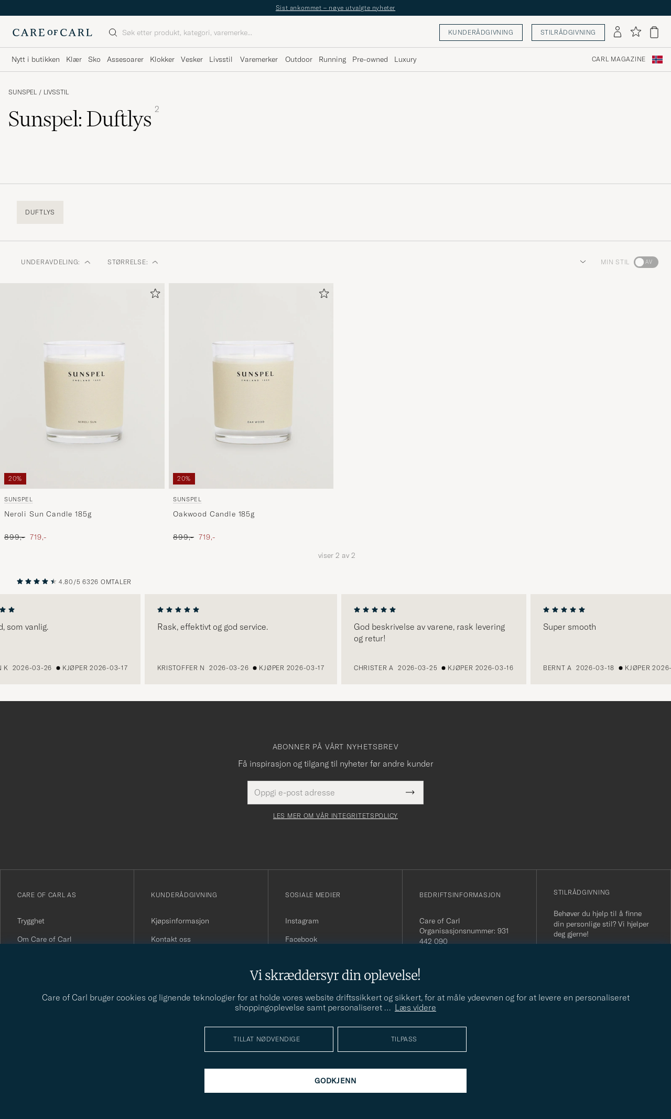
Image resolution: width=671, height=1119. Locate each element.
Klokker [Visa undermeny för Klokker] (162, 59)
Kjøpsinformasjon (180, 921)
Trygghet (31, 921)
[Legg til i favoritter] (153, 295)
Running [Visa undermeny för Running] (332, 59)
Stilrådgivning (568, 32)
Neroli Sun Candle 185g (47, 514)
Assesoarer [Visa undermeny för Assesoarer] (125, 59)
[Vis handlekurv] (654, 32)
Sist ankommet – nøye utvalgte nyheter (335, 8)
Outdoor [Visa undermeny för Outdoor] (298, 59)
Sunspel (22, 92)
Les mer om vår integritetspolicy (335, 816)
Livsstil (56, 92)
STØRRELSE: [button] (132, 262)
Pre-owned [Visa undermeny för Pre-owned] (370, 59)
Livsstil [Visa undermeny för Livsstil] (221, 59)
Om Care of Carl (44, 939)
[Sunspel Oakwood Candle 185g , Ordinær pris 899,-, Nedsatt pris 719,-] (251, 413)
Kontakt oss (171, 939)
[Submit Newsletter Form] (410, 792)
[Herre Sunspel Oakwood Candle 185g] (251, 386)
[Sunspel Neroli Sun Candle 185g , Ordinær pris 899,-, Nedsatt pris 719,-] (82, 413)
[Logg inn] (617, 32)
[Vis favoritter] (635, 32)
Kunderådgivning (481, 32)
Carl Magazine (619, 59)
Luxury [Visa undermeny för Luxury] (405, 59)
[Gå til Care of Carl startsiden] (52, 32)
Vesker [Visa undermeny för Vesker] (192, 59)
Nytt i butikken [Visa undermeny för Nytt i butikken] (36, 59)
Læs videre (415, 1007)
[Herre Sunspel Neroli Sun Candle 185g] (82, 386)
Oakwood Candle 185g (214, 514)
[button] (580, 262)
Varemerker (259, 59)
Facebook (301, 939)
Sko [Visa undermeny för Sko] (94, 59)
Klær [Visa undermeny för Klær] (74, 59)
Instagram (302, 921)
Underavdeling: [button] (56, 262)
